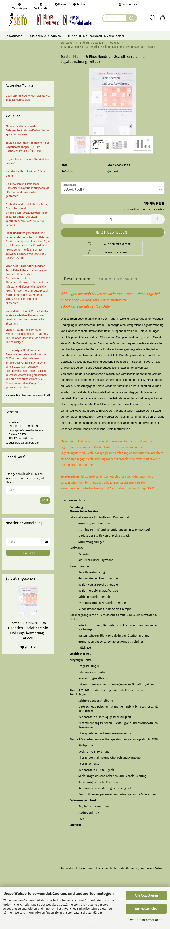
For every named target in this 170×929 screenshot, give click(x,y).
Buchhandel (41, 6)
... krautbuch (13, 422)
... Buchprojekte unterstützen (22, 442)
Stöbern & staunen (45, 36)
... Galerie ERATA (16, 434)
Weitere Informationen (146, 920)
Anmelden (28, 552)
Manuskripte (19, 6)
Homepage (133, 868)
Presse (61, 4)
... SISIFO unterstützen (19, 438)
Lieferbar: (67, 171)
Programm (14, 36)
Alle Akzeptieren (146, 896)
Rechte (79, 4)
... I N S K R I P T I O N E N (22, 426)
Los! (45, 500)
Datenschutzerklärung (88, 912)
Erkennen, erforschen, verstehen (96, 36)
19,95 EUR (28, 647)
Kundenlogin (128, 4)
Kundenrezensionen (118, 278)
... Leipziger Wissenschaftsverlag (25, 430)
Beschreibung (77, 278)
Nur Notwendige (146, 909)
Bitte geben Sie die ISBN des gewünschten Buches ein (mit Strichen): (25, 478)
